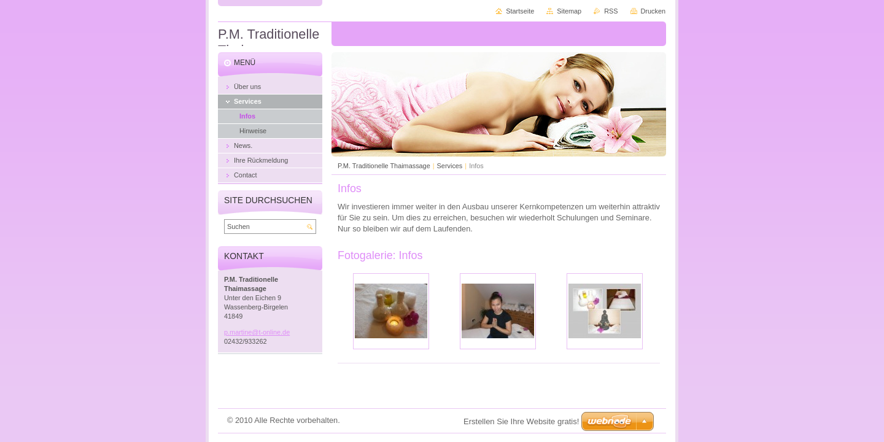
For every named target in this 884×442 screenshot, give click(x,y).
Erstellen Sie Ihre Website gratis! (521, 421)
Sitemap (569, 11)
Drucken (653, 11)
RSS (611, 11)
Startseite (520, 11)
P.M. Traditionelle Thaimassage (384, 165)
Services (450, 165)
